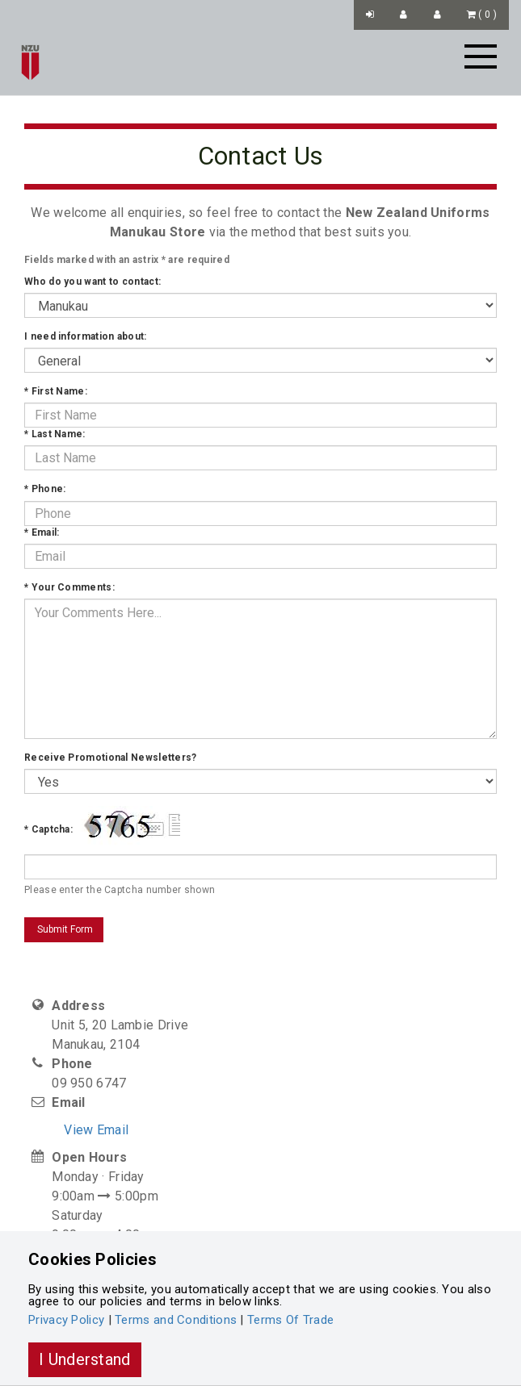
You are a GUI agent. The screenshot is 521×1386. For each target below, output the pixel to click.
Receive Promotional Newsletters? (110, 757)
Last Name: (55, 434)
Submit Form (64, 929)
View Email (96, 1130)
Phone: (44, 489)
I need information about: (85, 336)
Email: (41, 532)
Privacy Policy (66, 1320)
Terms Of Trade (290, 1320)
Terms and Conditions (176, 1320)
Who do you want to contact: (92, 281)
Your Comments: (69, 587)
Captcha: (48, 829)
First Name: (55, 391)
